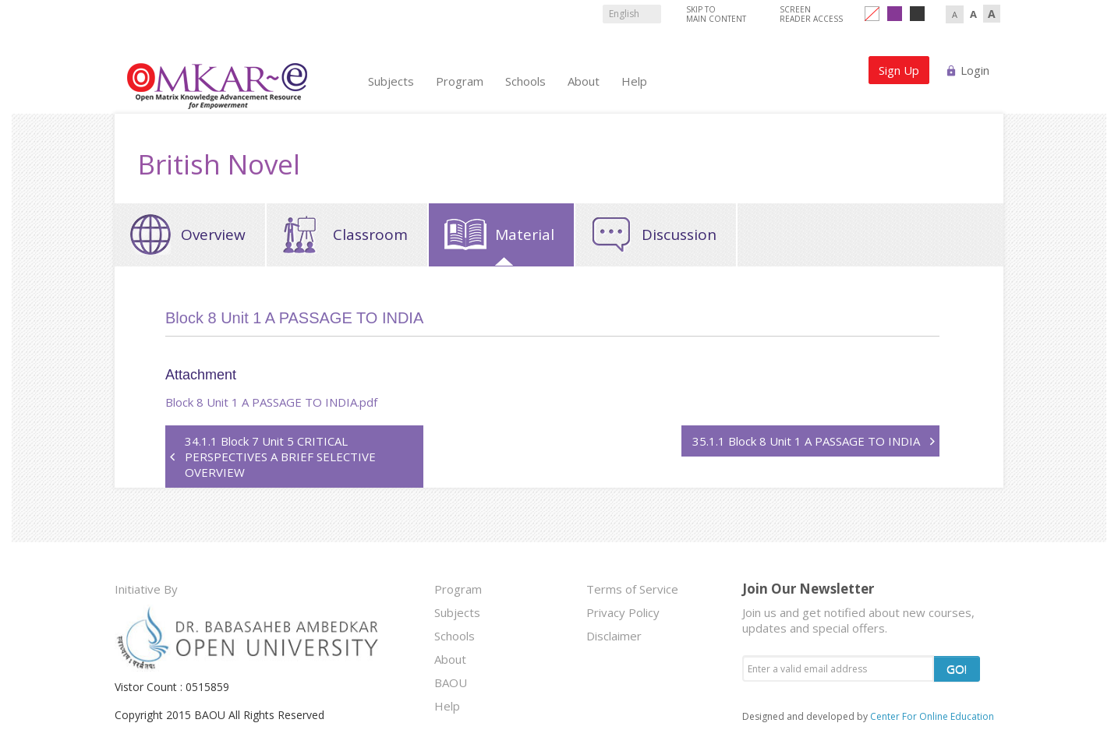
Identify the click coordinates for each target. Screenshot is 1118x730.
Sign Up (899, 70)
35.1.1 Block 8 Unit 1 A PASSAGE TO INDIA (806, 441)
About (584, 81)
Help (634, 81)
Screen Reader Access (811, 14)
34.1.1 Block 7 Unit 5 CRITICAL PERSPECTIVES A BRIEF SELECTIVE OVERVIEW (280, 456)
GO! (956, 668)
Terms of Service (632, 589)
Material (524, 234)
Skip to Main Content (716, 14)
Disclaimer (614, 636)
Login (975, 70)
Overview (213, 234)
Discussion (679, 234)
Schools (525, 81)
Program (459, 81)
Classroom (370, 234)
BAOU (450, 682)
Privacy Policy (623, 612)
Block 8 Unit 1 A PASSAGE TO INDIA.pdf (272, 402)
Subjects (391, 81)
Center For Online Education (932, 716)
